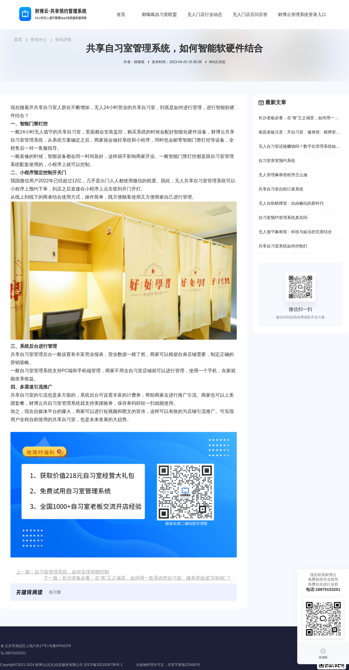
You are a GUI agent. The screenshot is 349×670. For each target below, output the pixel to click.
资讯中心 (38, 39)
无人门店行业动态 (204, 14)
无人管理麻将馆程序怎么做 (283, 174)
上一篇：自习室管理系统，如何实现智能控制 (62, 571)
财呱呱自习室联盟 (159, 14)
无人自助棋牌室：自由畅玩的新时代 (291, 203)
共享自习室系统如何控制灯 (283, 246)
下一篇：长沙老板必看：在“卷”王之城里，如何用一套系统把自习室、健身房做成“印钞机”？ (137, 577)
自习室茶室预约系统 (277, 160)
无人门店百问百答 (250, 14)
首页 (121, 14)
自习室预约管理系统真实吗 (283, 217)
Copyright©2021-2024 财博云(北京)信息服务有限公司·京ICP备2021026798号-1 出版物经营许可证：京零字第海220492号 (100, 665)
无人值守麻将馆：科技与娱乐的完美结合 (295, 231)
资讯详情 (63, 39)
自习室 (55, 592)
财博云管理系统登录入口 (302, 14)
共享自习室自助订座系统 (281, 189)
